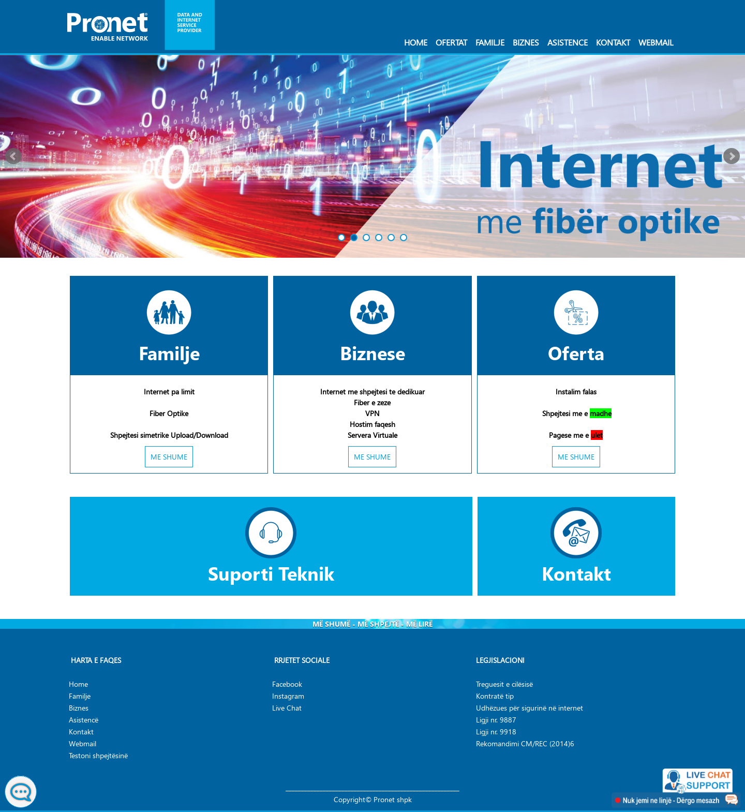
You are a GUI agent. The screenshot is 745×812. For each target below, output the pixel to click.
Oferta (576, 352)
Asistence (567, 42)
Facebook (287, 684)
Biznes (526, 42)
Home (415, 42)
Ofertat (451, 42)
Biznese (372, 352)
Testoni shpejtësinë (98, 755)
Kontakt (613, 42)
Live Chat (287, 708)
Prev (13, 156)
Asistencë (83, 720)
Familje (489, 42)
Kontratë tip (495, 696)
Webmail (656, 42)
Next (731, 156)
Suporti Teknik (271, 572)
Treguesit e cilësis (502, 684)
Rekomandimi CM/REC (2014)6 (525, 743)
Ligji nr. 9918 (496, 731)
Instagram (288, 696)
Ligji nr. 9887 (496, 720)
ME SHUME (169, 457)
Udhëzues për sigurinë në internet (529, 708)
